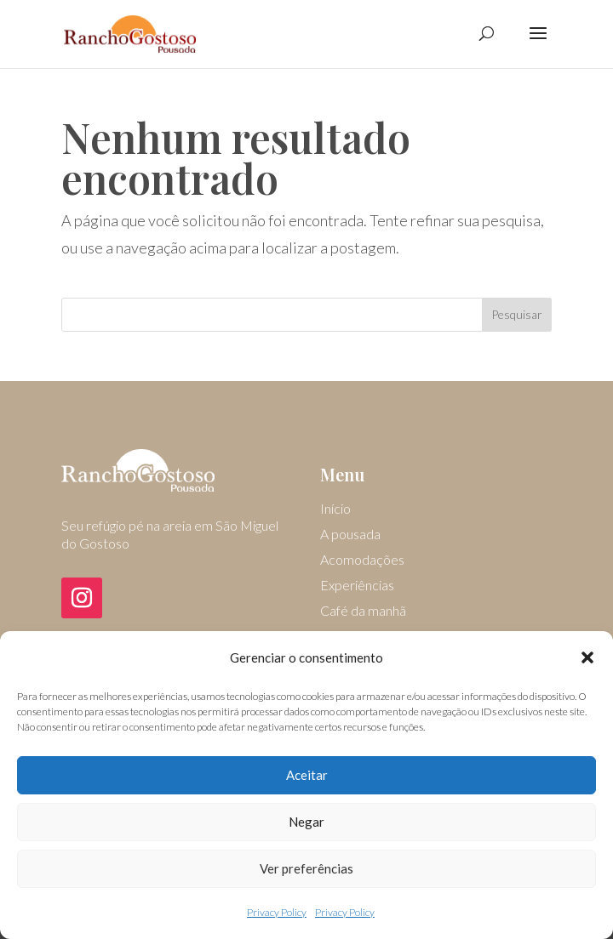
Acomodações (362, 560)
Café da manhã (363, 611)
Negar (306, 821)
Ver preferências (306, 868)
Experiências (357, 586)
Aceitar (307, 774)
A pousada (350, 535)
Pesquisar (516, 314)
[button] (587, 657)
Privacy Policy (276, 912)
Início (335, 509)
